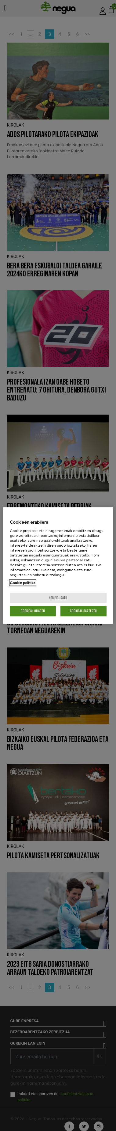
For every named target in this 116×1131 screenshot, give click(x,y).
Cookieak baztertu (83, 611)
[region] (58, 565)
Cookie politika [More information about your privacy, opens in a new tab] (22, 582)
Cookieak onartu (33, 611)
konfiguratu (58, 597)
